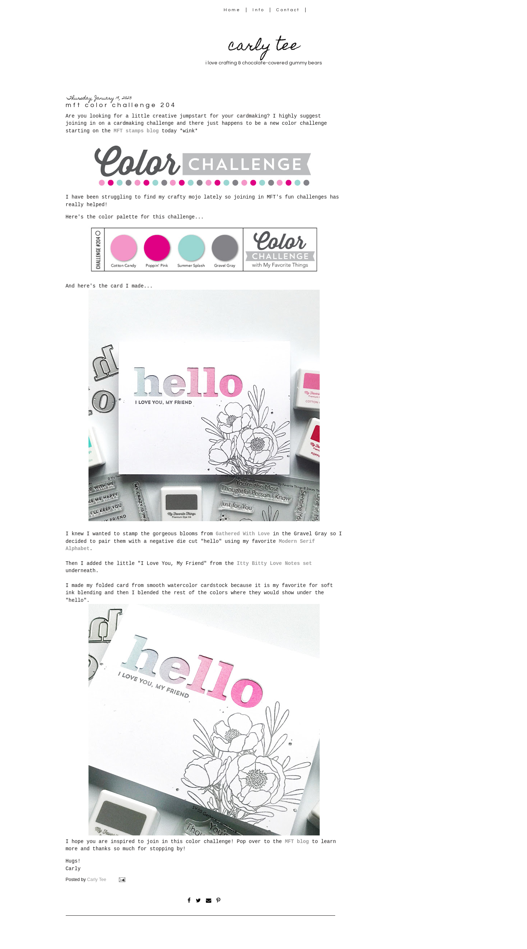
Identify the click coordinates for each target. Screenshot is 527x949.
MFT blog (297, 841)
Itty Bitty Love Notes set (274, 563)
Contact (288, 10)
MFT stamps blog (136, 131)
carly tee (263, 46)
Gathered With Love (243, 534)
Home (232, 10)
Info (258, 10)
